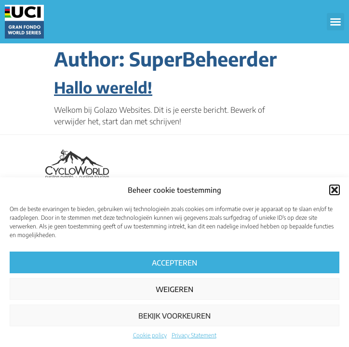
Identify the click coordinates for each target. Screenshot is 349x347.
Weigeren (174, 289)
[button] (334, 190)
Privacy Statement (194, 335)
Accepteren (174, 262)
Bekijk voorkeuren (174, 315)
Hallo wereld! (103, 87)
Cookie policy (150, 335)
